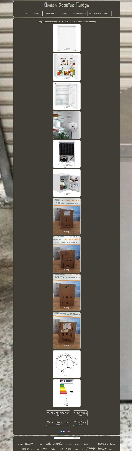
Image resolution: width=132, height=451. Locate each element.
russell (60, 449)
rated (32, 449)
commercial (79, 449)
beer (41, 444)
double (20, 444)
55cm (37, 449)
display (52, 449)
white (29, 443)
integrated (102, 443)
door (45, 448)
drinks (25, 448)
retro (36, 444)
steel (110, 449)
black (68, 448)
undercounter (54, 443)
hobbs (86, 444)
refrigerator (78, 444)
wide (92, 444)
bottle (112, 444)
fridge (91, 448)
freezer (102, 448)
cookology (69, 444)
